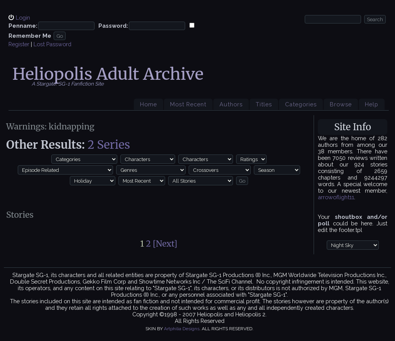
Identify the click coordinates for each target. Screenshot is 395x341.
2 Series (109, 145)
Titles (264, 104)
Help (371, 104)
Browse (341, 104)
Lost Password (52, 44)
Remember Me (29, 35)
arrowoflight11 (336, 197)
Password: (113, 25)
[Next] (165, 244)
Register (18, 44)
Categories (301, 104)
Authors (231, 104)
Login (23, 17)
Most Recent (188, 104)
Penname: (22, 25)
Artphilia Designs (181, 328)
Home (148, 104)
